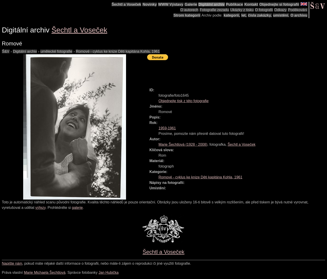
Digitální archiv (211, 4)
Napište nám (12, 263)
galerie (77, 208)
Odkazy (280, 10)
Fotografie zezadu (214, 10)
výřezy (40, 208)
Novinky (150, 4)
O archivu (298, 15)
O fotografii (264, 10)
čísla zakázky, (260, 15)
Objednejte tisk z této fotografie (184, 101)
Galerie (191, 4)
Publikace (234, 4)
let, (244, 15)
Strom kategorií (186, 15)
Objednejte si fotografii (279, 4)
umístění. (281, 15)
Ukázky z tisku (241, 10)
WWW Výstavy (170, 4)
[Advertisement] (229, 72)
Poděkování (297, 10)
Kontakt (251, 4)
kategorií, (232, 15)
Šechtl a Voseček (126, 4)
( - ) (183, 144)
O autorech (189, 10)
